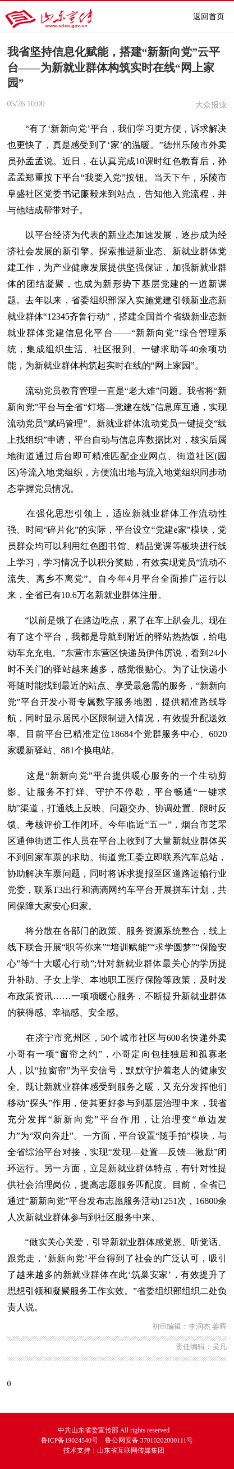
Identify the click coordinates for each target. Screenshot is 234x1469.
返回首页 (208, 16)
